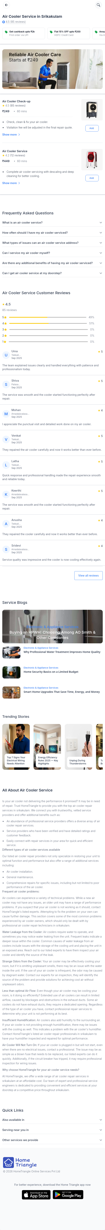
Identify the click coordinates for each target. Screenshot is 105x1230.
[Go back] (6, 5)
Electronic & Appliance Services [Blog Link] (41, 647)
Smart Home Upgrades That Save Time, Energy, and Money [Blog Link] (62, 692)
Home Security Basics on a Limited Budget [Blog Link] (51, 672)
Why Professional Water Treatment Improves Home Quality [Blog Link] (62, 652)
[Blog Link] (52, 626)
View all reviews (88, 575)
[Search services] (98, 5)
